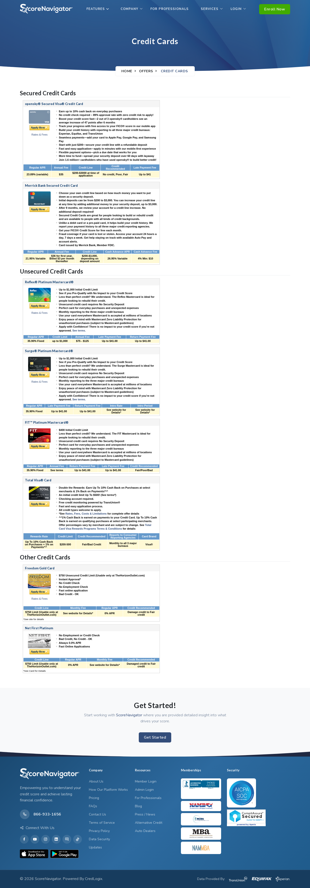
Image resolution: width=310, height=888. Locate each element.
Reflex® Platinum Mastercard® (49, 282)
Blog (138, 806)
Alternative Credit (148, 822)
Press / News (145, 814)
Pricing (94, 798)
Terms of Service (102, 822)
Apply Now (39, 127)
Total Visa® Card (38, 480)
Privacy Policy (99, 831)
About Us (96, 781)
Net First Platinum (39, 628)
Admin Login (144, 789)
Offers (146, 71)
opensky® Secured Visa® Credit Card (54, 104)
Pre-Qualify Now (39, 305)
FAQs (93, 806)
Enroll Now (274, 9)
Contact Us (97, 814)
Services (209, 9)
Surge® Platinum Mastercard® (49, 351)
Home (126, 71)
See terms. (79, 330)
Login (236, 9)
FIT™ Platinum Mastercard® (47, 422)
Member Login (145, 781)
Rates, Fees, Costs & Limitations (86, 513)
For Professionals (169, 9)
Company (129, 9)
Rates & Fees (39, 134)
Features (95, 9)
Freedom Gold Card (39, 568)
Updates (95, 847)
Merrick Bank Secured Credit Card (51, 185)
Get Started (155, 737)
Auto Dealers (145, 831)
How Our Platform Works (108, 789)
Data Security (99, 839)
